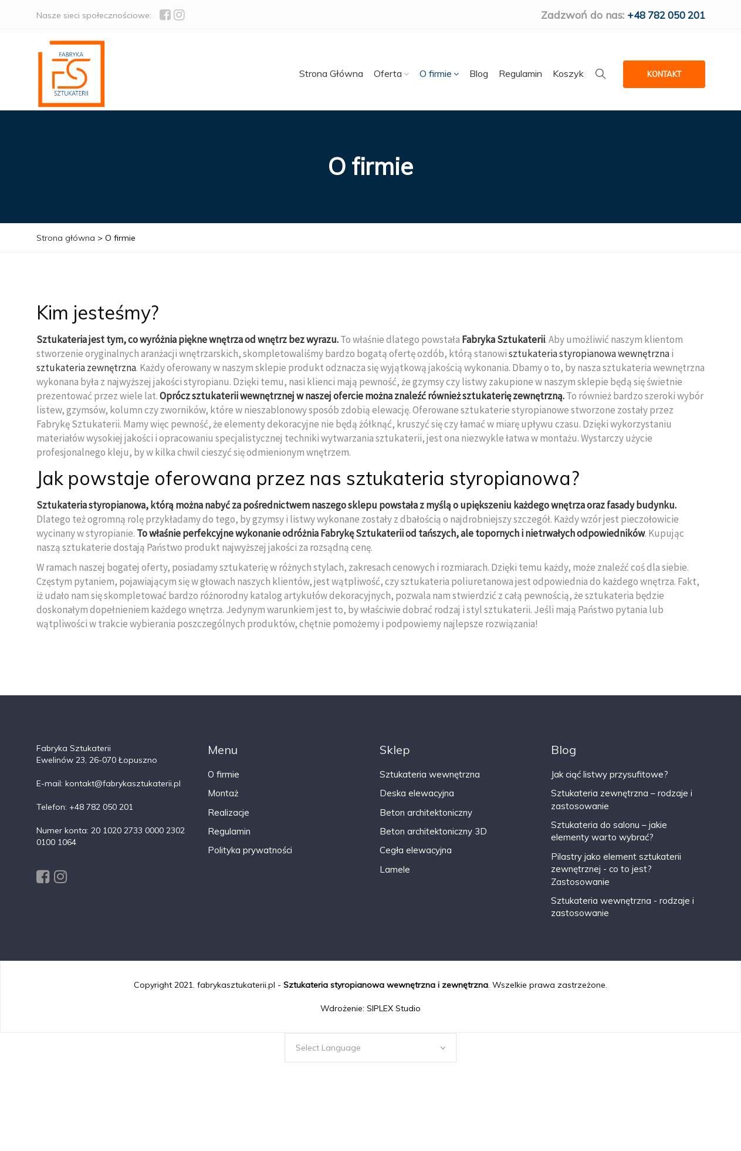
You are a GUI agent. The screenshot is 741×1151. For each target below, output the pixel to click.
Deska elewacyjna (417, 801)
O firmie (223, 782)
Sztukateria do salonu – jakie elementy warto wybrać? (609, 839)
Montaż (223, 801)
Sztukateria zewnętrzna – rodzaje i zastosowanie (621, 807)
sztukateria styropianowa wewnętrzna (589, 361)
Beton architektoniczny (426, 820)
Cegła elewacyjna (416, 858)
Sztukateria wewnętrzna (430, 782)
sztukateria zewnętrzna (86, 375)
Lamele (395, 877)
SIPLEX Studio (394, 1016)
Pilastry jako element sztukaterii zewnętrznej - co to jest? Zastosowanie (616, 877)
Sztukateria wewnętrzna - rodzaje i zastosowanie (622, 915)
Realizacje (228, 820)
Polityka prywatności (250, 858)
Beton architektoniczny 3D (433, 839)
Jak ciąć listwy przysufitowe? (609, 782)
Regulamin (229, 839)
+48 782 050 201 (662, 15)
